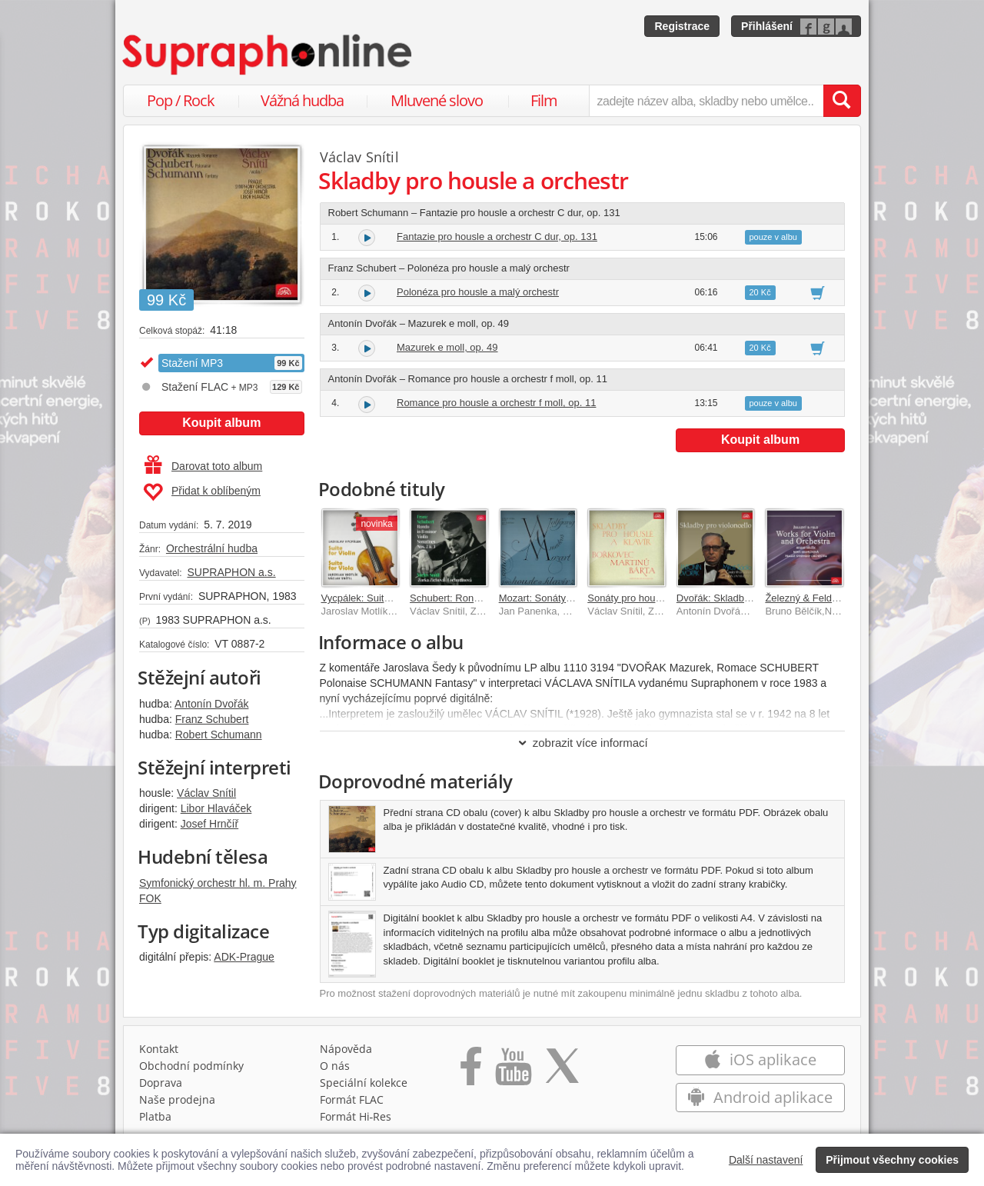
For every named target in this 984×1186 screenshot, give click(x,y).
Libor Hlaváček (216, 808)
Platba (155, 1116)
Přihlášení (767, 26)
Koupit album (221, 422)
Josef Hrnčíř (209, 824)
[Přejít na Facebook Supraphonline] (471, 1071)
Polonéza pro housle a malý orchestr (478, 292)
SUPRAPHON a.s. (231, 572)
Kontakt (158, 1048)
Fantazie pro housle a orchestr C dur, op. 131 (497, 236)
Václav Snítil (206, 793)
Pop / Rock (180, 100)
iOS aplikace (759, 1059)
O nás (335, 1065)
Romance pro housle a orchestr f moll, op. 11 (496, 402)
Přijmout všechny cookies (892, 1160)
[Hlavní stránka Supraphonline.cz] (268, 54)
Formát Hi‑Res (356, 1116)
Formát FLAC (352, 1099)
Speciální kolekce (363, 1082)
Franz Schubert (212, 719)
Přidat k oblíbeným (202, 492)
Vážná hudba (302, 100)
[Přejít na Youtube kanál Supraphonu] (513, 1071)
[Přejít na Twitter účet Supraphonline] (562, 1071)
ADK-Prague (244, 957)
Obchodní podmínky (191, 1065)
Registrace (682, 26)
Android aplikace (760, 1097)
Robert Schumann (218, 734)
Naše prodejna (177, 1099)
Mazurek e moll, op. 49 (447, 347)
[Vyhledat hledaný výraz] (842, 101)
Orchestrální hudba (212, 548)
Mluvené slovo (437, 100)
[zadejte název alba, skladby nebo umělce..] (706, 101)
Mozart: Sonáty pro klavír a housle (574, 598)
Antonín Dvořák (212, 704)
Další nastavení (766, 1160)
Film (543, 100)
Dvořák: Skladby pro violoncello (746, 598)
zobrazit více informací (582, 742)
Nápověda (346, 1048)
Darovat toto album (203, 466)
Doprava (160, 1082)
